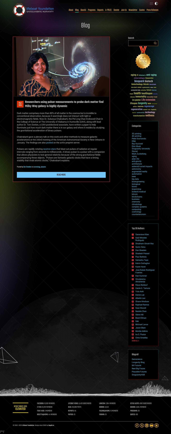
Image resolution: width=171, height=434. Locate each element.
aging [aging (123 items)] (133, 75)
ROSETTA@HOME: (44, 414)
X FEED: (40, 407)
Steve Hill (139, 315)
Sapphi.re (51, 425)
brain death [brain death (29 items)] (134, 87)
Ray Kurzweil (137, 144)
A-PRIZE (108, 10)
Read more (61, 175)
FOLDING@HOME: (105, 411)
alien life (135, 159)
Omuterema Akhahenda (140, 280)
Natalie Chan (140, 311)
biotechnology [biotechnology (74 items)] (137, 84)
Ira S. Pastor (140, 334)
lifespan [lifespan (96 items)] (133, 103)
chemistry (136, 202)
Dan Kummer (141, 276)
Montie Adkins (141, 331)
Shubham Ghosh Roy (144, 243)
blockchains (137, 197)
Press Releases (152, 10)
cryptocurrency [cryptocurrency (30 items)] (146, 87)
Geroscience (137, 359)
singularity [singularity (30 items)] (153, 110)
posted (49, 142)
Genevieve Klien (142, 234)
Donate (116, 10)
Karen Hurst (140, 267)
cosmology (36, 167)
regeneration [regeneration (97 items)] (136, 109)
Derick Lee (139, 295)
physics (43, 167)
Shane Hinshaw (142, 301)
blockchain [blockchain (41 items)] (152, 85)
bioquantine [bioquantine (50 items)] (149, 78)
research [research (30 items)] (145, 110)
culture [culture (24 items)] (151, 87)
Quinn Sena (140, 247)
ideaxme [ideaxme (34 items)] (132, 97)
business (135, 199)
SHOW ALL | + (135, 341)
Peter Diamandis (139, 138)
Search (155, 43)
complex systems (139, 207)
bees (134, 176)
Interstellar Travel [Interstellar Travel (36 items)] (152, 97)
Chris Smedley (141, 338)
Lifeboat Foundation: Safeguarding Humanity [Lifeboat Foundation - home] (33, 10)
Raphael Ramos (142, 305)
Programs (91, 10)
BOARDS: (133, 407)
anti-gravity (136, 161)
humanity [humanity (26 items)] (155, 94)
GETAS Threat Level (21, 408)
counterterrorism (139, 214)
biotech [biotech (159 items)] (149, 81)
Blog (77, 10)
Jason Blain (140, 328)
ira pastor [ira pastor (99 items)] (136, 100)
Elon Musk (136, 146)
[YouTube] (152, 425)
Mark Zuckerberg (139, 154)
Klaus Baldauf (141, 285)
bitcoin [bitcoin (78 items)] (146, 84)
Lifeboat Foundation (28, 425)
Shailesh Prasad (142, 253)
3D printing (136, 133)
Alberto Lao (140, 298)
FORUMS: (102, 414)
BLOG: (71, 407)
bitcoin (135, 194)
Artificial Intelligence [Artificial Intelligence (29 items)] (139, 78)
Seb (137, 321)
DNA (134, 141)
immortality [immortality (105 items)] (140, 96)
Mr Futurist (136, 365)
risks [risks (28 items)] (149, 109)
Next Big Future (138, 368)
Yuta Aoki (139, 291)
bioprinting (136, 189)
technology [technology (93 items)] (150, 112)
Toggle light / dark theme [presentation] (156, 3)
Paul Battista (140, 257)
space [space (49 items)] (134, 113)
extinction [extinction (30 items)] (143, 90)
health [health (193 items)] (137, 93)
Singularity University (141, 149)
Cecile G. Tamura (142, 288)
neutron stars (49, 149)
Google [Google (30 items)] (131, 94)
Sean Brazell (140, 308)
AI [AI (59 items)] (137, 75)
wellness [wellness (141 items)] (149, 115)
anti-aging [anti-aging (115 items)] (151, 75)
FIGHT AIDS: (42, 411)
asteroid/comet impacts (142, 166)
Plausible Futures (139, 372)
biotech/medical (139, 191)
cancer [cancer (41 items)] (139, 87)
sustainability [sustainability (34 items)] (140, 113)
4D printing (136, 136)
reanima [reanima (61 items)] (140, 106)
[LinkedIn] (147, 425)
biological (136, 184)
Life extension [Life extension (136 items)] (148, 100)
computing (136, 209)
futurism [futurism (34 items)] (154, 90)
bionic (134, 186)
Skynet (135, 151)
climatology (137, 204)
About (71, 10)
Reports (100, 10)
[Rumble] (156, 425)
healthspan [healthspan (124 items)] (147, 93)
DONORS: (102, 407)
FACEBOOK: (41, 403)
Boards (83, 10)
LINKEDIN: (103, 403)
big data (135, 179)
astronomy (136, 169)
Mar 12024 (20, 104)
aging (134, 156)
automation (137, 174)
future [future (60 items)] (149, 90)
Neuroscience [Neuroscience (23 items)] (154, 104)
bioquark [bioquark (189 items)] (139, 81)
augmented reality (139, 171)
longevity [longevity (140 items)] (142, 103)
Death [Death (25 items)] (155, 87)
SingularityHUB (138, 375)
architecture (137, 164)
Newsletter (133, 10)
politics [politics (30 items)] (135, 106)
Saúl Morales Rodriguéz (141, 239)
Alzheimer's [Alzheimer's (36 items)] (142, 75)
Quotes (142, 10)
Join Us (124, 10)
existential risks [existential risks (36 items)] (135, 90)
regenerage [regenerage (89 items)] (149, 106)
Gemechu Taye (141, 260)
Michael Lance (141, 324)
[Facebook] (137, 425)
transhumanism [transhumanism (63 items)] (139, 116)
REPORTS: (72, 411)
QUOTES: (133, 414)
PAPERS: (72, 414)
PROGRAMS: (134, 411)
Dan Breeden (27, 167)
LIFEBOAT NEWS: (74, 403)
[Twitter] (142, 425)
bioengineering (138, 181)
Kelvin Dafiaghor (142, 263)
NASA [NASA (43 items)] (149, 104)
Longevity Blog (138, 362)
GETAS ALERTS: (135, 403)
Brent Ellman (140, 318)
